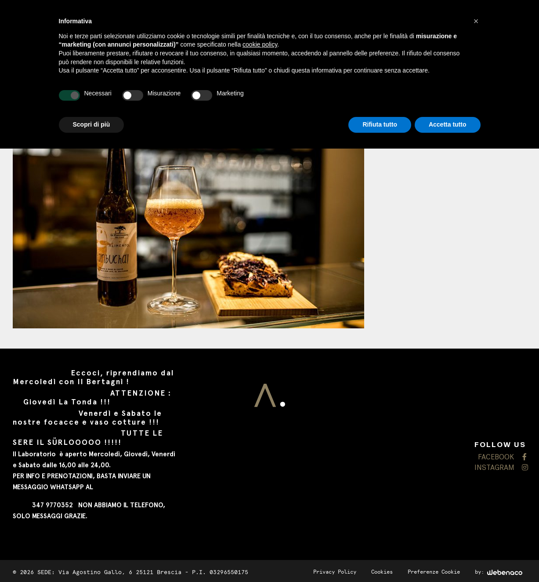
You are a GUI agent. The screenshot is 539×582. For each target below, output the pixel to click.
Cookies (382, 572)
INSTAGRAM (500, 468)
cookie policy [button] (259, 44)
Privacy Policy (334, 572)
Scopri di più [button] (91, 124)
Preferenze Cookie (434, 572)
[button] (476, 21)
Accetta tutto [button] (448, 124)
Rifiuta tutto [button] (379, 124)
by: (498, 572)
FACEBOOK (502, 457)
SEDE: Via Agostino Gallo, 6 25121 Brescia (109, 572)
